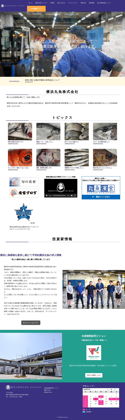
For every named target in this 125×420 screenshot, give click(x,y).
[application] (60, 188)
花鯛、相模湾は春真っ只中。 (44, 168)
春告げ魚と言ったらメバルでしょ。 (103, 168)
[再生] (47, 196)
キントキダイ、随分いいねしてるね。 (18, 168)
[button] (3, 44)
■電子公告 (47, 390)
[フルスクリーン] (75, 196)
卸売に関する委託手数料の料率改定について (42, 80)
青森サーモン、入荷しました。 (45, 142)
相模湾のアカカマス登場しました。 (75, 168)
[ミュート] (72, 196)
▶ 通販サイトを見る (101, 197)
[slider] (59, 195)
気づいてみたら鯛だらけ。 (72, 142)
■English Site (48, 392)
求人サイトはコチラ (31, 323)
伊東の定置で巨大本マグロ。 (16, 142)
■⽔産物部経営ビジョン (51, 388)
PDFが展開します (94, 375)
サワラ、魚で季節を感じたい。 (102, 142)
